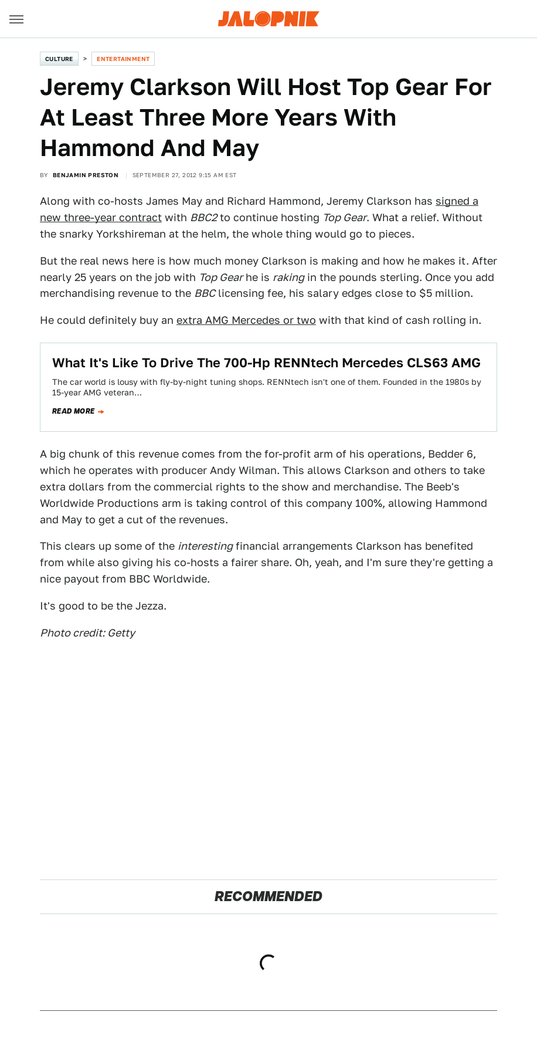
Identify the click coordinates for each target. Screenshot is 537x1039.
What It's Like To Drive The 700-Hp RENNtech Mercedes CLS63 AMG (266, 362)
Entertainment (123, 58)
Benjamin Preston (85, 174)
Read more (73, 411)
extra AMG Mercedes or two (246, 320)
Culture (59, 58)
